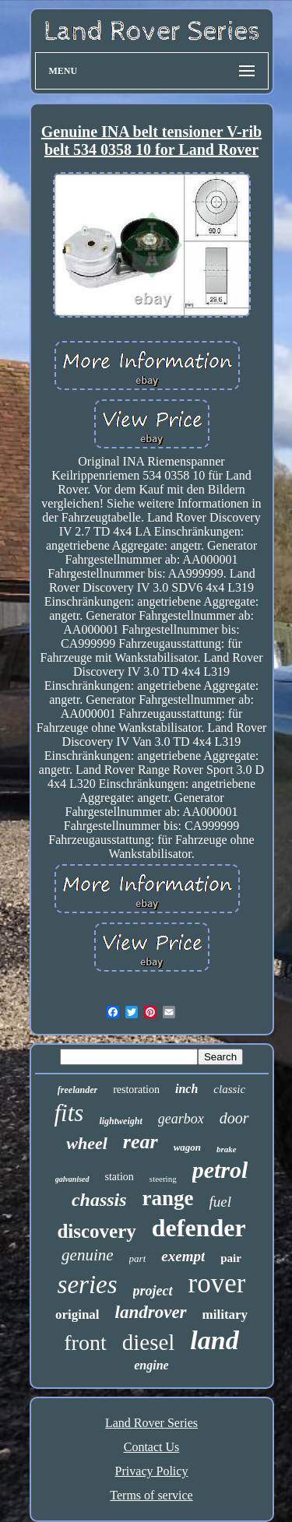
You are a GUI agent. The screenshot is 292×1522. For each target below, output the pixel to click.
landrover (151, 1312)
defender (199, 1228)
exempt (183, 1256)
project (153, 1291)
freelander (77, 1089)
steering (163, 1178)
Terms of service (151, 1495)
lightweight (120, 1121)
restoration (136, 1089)
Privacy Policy (151, 1471)
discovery (96, 1231)
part (137, 1258)
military (225, 1314)
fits (68, 1113)
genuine (87, 1255)
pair (230, 1258)
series (88, 1285)
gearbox (181, 1119)
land (214, 1340)
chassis (99, 1200)
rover (217, 1283)
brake (226, 1149)
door (234, 1118)
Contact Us (152, 1446)
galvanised (72, 1179)
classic (229, 1089)
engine (151, 1365)
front (85, 1342)
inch (186, 1088)
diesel (148, 1342)
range (168, 1198)
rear (140, 1141)
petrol (220, 1170)
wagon (187, 1147)
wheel (86, 1143)
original (77, 1314)
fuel (220, 1201)
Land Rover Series (151, 1422)
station (119, 1177)
